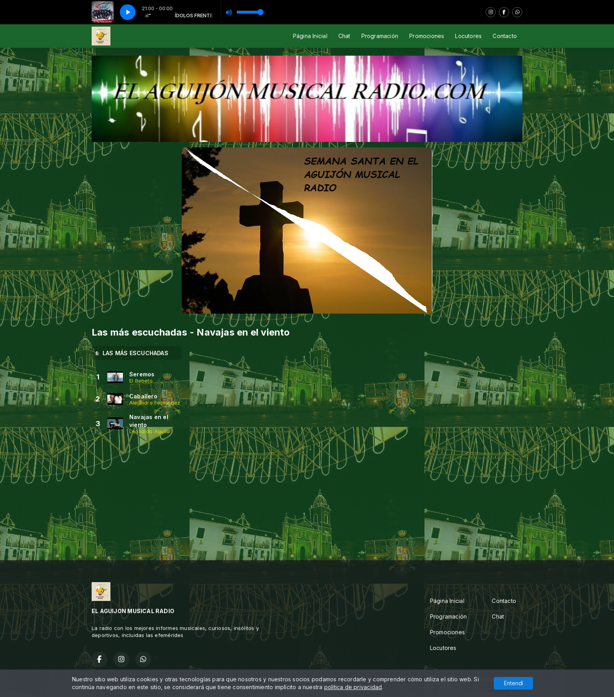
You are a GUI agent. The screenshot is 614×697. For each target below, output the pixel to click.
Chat (344, 36)
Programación (380, 36)
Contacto (505, 36)
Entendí (513, 683)
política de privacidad (353, 687)
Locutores (468, 36)
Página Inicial (310, 36)
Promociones (426, 36)
